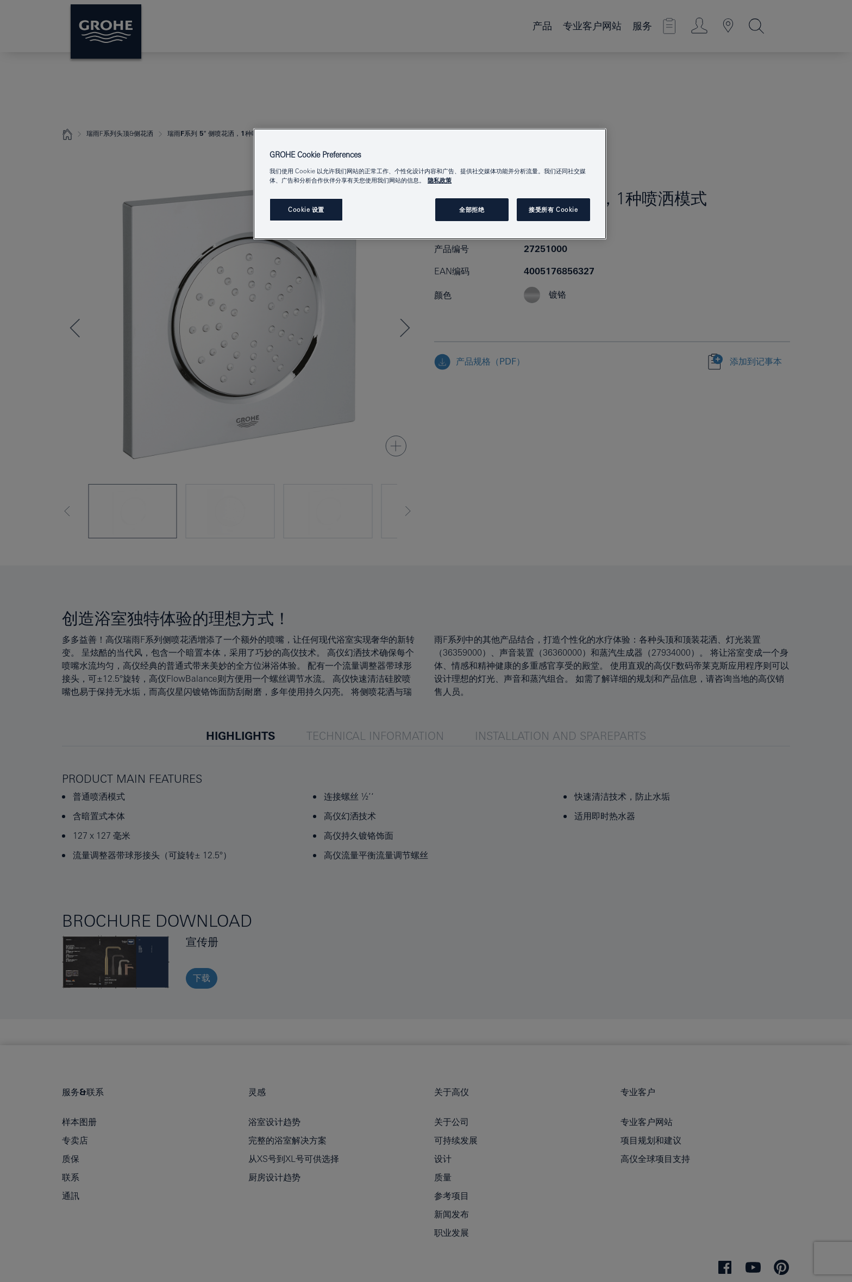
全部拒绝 (471, 209)
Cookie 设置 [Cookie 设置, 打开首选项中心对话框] (306, 209)
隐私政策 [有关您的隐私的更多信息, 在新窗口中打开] (440, 180)
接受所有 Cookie (553, 209)
